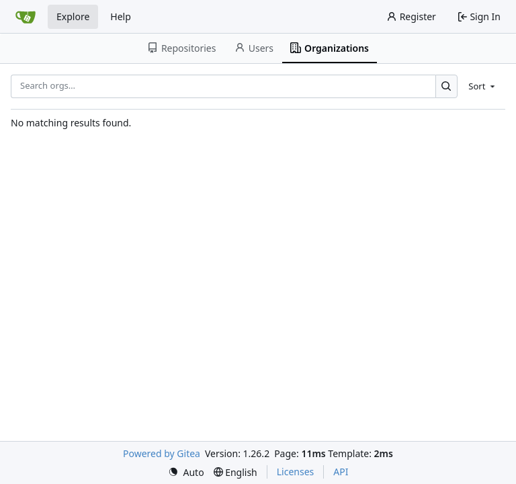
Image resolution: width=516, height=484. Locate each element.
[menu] (482, 86)
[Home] (25, 17)
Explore (72, 16)
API (340, 471)
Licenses (295, 471)
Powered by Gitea (161, 453)
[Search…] (446, 86)
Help (120, 16)
